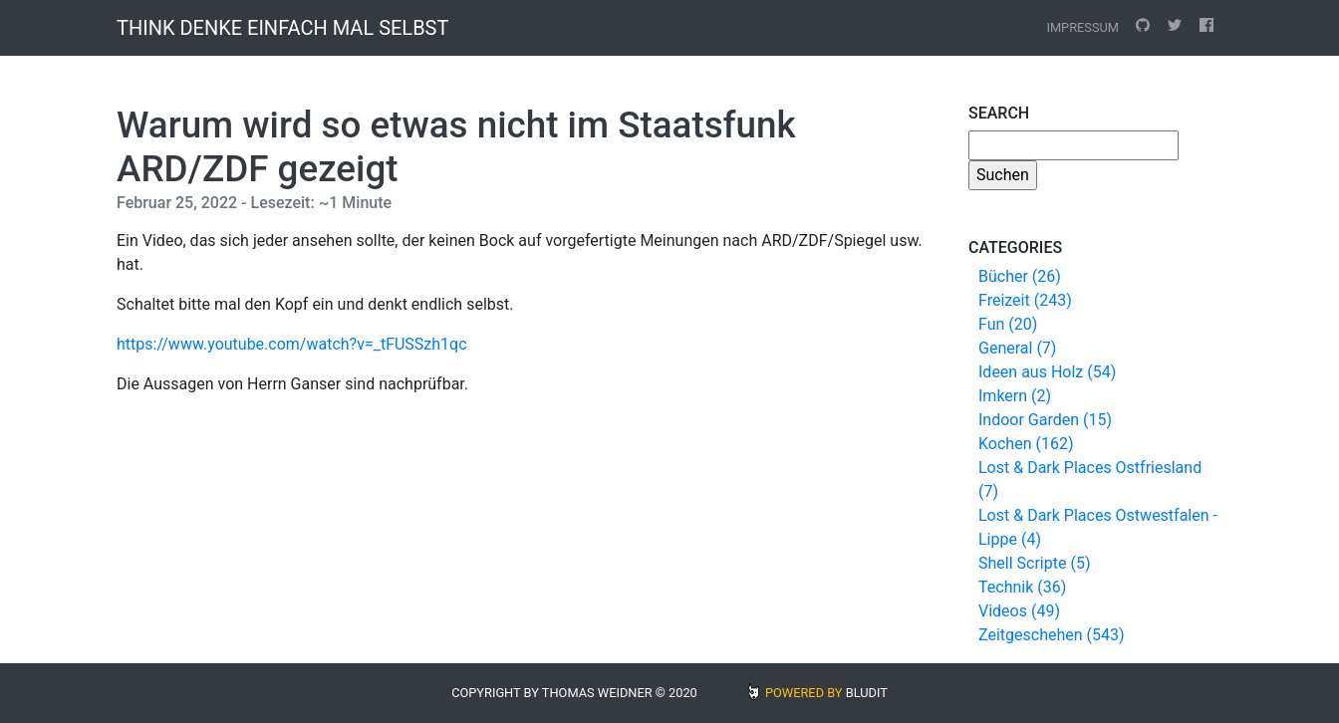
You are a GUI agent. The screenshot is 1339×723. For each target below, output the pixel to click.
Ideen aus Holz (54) (1047, 371)
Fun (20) (1007, 324)
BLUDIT (867, 692)
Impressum (1082, 27)
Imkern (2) (1014, 395)
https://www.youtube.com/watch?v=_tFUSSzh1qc (292, 344)
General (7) (1017, 348)
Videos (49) (1019, 611)
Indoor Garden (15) (1045, 419)
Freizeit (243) (1025, 300)
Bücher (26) (1019, 276)
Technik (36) (1022, 587)
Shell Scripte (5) (1034, 563)
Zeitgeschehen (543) (1051, 634)
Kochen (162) (1025, 443)
